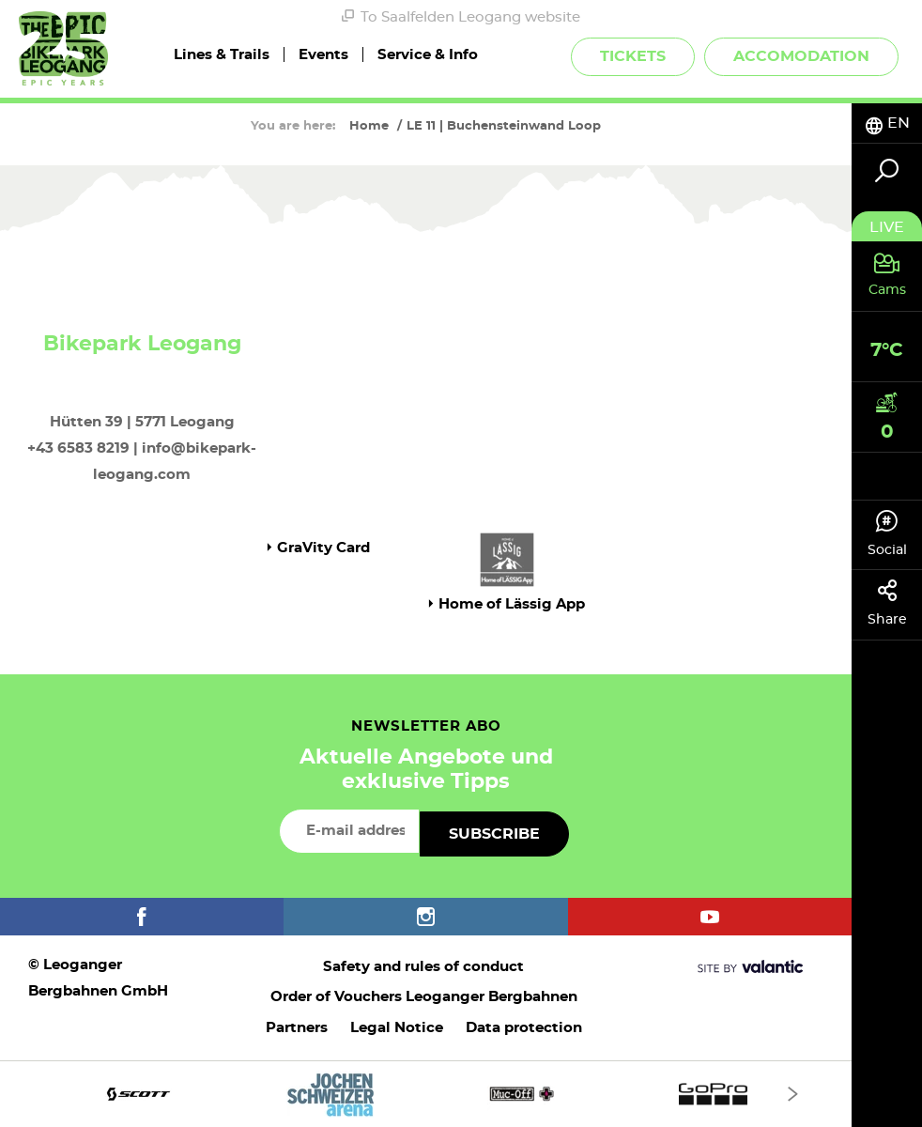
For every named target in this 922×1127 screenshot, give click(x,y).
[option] (426, 1093)
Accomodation (801, 56)
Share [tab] (887, 602)
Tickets (633, 56)
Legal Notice (396, 1028)
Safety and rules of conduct (423, 967)
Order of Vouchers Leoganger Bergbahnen (423, 997)
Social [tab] (887, 533)
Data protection (524, 1028)
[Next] (792, 1093)
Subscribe (494, 833)
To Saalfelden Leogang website (461, 16)
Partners (297, 1028)
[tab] (887, 123)
